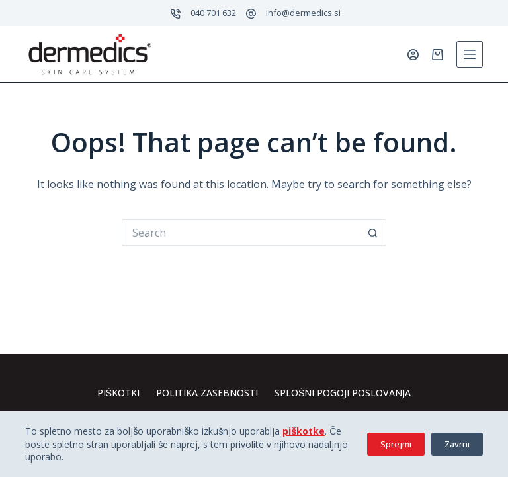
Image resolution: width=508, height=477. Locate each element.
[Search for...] (241, 232)
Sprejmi (395, 444)
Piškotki (118, 393)
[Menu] (469, 54)
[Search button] (373, 232)
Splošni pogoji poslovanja (343, 393)
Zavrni (457, 444)
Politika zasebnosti (207, 393)
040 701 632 (213, 13)
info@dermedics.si (303, 13)
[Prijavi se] (413, 54)
